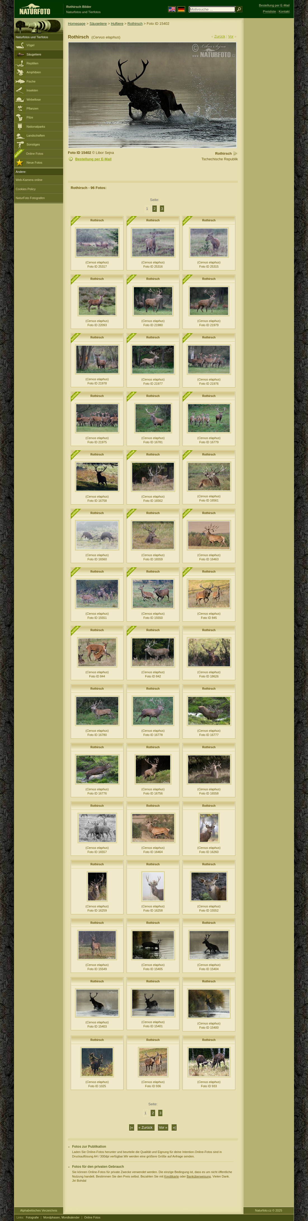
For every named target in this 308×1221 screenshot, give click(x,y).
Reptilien (32, 63)
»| (174, 1127)
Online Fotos (34, 153)
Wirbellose (34, 99)
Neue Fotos (34, 162)
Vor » (163, 1127)
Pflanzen (32, 108)
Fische (31, 81)
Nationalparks (36, 126)
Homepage (77, 23)
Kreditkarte (171, 1176)
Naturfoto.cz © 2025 (268, 1210)
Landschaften (36, 135)
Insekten (32, 90)
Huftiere (117, 23)
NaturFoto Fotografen (30, 198)
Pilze (30, 117)
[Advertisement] (268, 107)
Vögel (30, 45)
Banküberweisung (199, 1176)
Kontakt (284, 11)
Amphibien (34, 72)
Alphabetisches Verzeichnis (38, 1210)
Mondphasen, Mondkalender (61, 1217)
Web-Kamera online (29, 179)
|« (131, 1127)
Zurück (219, 36)
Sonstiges (33, 144)
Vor (230, 36)
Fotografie (32, 1217)
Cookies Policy (25, 189)
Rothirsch (135, 23)
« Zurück (146, 1127)
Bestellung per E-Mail (93, 159)
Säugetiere (34, 54)
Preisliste (269, 11)
